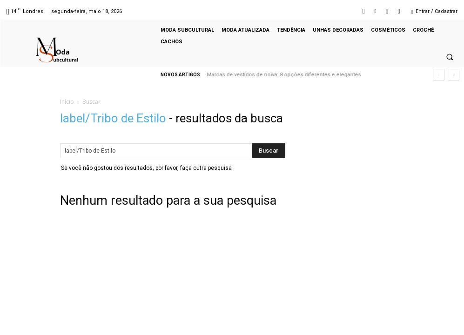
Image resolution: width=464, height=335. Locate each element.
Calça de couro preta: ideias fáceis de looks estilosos (275, 75)
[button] (449, 57)
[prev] (438, 74)
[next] (453, 74)
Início (67, 102)
